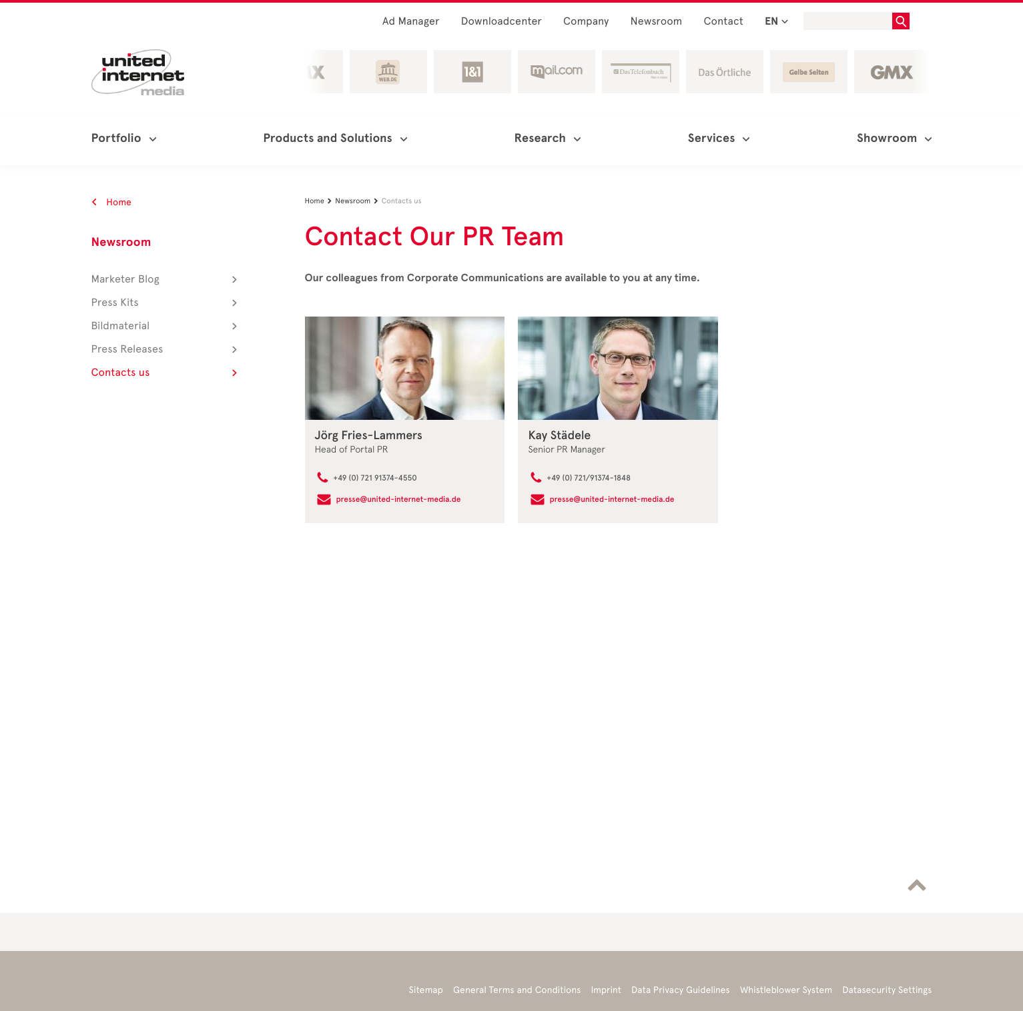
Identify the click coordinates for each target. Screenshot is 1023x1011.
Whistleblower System (786, 990)
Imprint (606, 990)
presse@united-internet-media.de (398, 500)
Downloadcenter (501, 21)
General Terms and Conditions (517, 990)
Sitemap (426, 990)
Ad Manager (411, 21)
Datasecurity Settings (887, 990)
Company (586, 21)
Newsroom (657, 21)
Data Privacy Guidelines (680, 990)
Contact (723, 21)
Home (111, 202)
